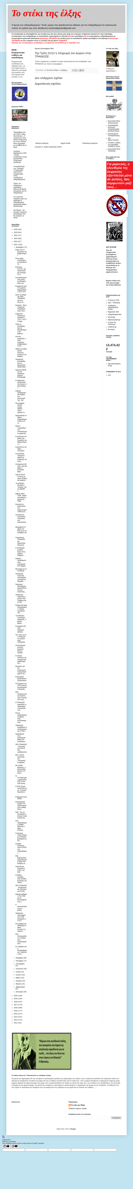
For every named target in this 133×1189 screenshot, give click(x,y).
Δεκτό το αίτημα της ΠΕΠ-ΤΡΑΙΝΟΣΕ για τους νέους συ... (20, 298)
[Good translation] (6, 1146)
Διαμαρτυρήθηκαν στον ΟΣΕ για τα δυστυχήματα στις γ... (21, 898)
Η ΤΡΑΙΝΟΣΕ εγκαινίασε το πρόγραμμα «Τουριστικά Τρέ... (20, 706)
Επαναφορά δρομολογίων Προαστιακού (20, 678)
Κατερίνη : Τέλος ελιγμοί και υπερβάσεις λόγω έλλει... (21, 308)
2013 (16, 1017)
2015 (16, 1011)
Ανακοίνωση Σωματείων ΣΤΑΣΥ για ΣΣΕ (20, 869)
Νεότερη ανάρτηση (41, 143)
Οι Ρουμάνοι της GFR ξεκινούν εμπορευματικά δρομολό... (21, 686)
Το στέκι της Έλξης (78, 1105)
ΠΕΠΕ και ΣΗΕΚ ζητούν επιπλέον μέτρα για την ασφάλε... (21, 352)
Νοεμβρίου (20, 958)
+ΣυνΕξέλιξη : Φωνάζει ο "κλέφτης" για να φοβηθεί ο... (20, 487)
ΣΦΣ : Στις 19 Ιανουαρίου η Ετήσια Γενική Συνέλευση (21, 815)
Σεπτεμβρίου (20, 964)
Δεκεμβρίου (20, 247)
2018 (16, 1002)
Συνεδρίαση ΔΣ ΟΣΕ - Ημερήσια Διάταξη (20, 629)
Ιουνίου (18, 975)
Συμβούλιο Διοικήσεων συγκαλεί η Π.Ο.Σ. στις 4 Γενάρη (20, 317)
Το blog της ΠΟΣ (113, 300)
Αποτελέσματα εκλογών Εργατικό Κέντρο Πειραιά (20, 649)
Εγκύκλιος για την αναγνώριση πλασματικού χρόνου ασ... (20, 670)
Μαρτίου (19, 984)
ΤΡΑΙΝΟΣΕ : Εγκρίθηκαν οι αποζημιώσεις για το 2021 (21, 728)
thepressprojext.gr (114, 320)
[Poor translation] (14, 1146)
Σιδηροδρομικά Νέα (114, 314)
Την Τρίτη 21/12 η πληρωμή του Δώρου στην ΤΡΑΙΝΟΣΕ (20, 638)
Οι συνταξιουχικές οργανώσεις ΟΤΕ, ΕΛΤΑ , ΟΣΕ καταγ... (21, 779)
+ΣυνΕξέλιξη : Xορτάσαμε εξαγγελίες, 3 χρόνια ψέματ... (20, 619)
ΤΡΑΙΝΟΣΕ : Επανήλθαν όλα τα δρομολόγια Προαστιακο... (21, 363)
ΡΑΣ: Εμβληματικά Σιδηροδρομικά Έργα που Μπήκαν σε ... (21, 859)
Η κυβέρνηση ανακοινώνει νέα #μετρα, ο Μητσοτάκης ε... (21, 384)
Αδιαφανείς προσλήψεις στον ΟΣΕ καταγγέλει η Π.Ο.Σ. (20, 917)
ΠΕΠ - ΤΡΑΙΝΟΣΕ (114, 303)
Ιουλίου (18, 972)
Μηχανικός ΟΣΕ (113, 312)
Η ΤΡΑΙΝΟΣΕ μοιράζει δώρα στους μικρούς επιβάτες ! (20, 551)
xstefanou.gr (112, 327)
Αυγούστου (20, 969)
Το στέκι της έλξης (46, 13)
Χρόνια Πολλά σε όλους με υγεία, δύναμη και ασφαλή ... (21, 477)
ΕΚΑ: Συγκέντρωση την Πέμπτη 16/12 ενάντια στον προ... (21, 695)
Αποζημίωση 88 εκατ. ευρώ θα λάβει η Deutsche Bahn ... (21, 468)
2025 (16, 232)
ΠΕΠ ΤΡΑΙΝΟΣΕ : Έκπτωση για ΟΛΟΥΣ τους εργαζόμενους (21, 748)
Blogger (73, 1129)
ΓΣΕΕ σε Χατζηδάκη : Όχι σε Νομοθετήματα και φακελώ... (21, 329)
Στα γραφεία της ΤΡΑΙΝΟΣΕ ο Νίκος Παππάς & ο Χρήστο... (20, 927)
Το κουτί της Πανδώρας (112, 323)
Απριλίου (19, 981)
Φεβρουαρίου (20, 987)
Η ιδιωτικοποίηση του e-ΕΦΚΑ (21, 907)
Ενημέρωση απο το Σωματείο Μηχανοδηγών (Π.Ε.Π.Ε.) (21, 289)
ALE (109, 375)
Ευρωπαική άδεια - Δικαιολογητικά (114, 122)
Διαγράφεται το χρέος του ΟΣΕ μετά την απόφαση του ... (21, 530)
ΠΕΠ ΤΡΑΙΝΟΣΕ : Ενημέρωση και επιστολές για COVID (21, 888)
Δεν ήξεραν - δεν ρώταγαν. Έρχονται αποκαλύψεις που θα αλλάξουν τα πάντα (20, 214)
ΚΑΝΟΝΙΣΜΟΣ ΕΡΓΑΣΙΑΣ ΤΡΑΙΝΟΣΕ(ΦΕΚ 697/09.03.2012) (113, 128)
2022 (16, 241)
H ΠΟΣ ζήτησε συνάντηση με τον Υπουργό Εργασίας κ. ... (21, 790)
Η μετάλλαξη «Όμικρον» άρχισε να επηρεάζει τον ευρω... (21, 457)
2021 (16, 244)
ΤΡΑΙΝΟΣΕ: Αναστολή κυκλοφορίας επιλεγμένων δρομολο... (20, 577)
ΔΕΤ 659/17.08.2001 (113, 139)
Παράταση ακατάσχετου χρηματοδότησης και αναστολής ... (20, 588)
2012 (16, 1020)
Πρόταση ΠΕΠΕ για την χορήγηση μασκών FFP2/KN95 (20, 373)
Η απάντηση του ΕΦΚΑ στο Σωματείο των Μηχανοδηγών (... (21, 440)
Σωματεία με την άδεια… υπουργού (21, 449)
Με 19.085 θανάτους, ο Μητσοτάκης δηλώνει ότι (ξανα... (20, 769)
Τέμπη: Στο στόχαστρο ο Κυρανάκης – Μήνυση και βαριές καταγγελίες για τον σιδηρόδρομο (20, 188)
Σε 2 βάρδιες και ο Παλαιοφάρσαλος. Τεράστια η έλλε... (21, 950)
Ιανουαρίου (20, 992)
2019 (16, 999)
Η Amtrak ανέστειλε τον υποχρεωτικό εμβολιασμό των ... (20, 659)
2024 (16, 235)
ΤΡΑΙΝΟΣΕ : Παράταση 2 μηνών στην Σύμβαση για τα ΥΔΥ (20, 598)
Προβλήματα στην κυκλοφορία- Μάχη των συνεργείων (20, 737)
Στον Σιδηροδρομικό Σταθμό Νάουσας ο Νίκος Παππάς (21, 825)
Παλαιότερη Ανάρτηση (90, 143)
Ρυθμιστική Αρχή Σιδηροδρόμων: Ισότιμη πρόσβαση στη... (21, 609)
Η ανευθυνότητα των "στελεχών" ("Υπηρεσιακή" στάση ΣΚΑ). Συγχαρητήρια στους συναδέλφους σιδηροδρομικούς (19, 173)
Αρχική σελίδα (65, 143)
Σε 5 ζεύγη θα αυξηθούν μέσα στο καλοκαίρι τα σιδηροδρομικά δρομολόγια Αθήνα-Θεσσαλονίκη (20, 201)
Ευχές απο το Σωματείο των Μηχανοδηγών (21, 252)
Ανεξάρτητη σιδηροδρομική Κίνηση (113, 307)
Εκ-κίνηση (111, 329)
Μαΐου (18, 978)
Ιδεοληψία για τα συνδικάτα (21, 570)
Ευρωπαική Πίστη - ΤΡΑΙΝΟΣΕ (114, 150)
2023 (16, 238)
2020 (16, 996)
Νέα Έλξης (111, 317)
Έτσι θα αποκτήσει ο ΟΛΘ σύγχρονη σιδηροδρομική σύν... (21, 341)
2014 (16, 1014)
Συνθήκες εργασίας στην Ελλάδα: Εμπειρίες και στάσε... (21, 878)
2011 (16, 1023)
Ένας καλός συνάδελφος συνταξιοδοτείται (21, 261)
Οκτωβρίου (20, 961)
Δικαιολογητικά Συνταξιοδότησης (114, 135)
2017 (16, 1005)
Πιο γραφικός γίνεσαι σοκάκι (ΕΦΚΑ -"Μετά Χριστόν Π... (20, 407)
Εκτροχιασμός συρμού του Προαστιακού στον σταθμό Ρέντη (20, 805)
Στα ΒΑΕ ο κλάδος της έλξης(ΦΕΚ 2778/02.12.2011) (114, 144)
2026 (16, 229)
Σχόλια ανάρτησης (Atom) (53, 147)
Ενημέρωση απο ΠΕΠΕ (21, 798)
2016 (16, 1008)
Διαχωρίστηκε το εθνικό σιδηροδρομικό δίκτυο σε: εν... (21, 419)
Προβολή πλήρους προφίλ (78, 1108)
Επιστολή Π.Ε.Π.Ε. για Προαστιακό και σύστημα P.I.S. (20, 271)
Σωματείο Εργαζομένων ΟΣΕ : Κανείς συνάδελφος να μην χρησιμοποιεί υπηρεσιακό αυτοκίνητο (20, 156)
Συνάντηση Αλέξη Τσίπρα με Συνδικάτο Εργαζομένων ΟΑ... (21, 837)
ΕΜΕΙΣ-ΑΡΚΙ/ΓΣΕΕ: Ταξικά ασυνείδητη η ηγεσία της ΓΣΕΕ (20, 497)
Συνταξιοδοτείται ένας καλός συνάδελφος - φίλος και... (21, 280)
